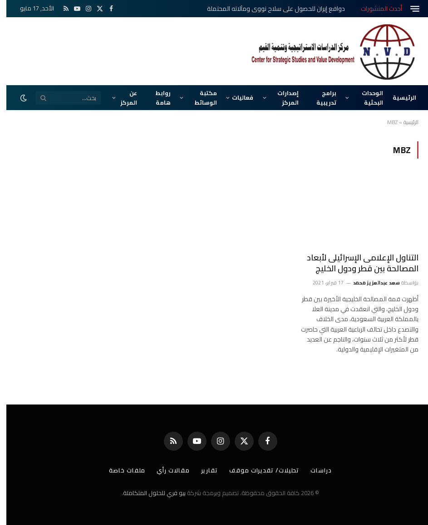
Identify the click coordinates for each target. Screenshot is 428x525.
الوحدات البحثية (366, 97)
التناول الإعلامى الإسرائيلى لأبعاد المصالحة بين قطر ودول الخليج (356, 263)
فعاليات (236, 97)
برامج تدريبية (320, 97)
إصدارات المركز (281, 97)
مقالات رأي (166, 470)
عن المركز (122, 97)
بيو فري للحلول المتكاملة (148, 492)
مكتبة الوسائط (199, 97)
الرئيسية (398, 97)
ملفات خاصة (121, 470)
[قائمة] (408, 8)
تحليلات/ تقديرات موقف (258, 470)
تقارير (203, 470)
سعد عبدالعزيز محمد (370, 282)
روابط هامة (156, 97)
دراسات (314, 470)
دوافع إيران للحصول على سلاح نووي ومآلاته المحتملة (270, 9)
